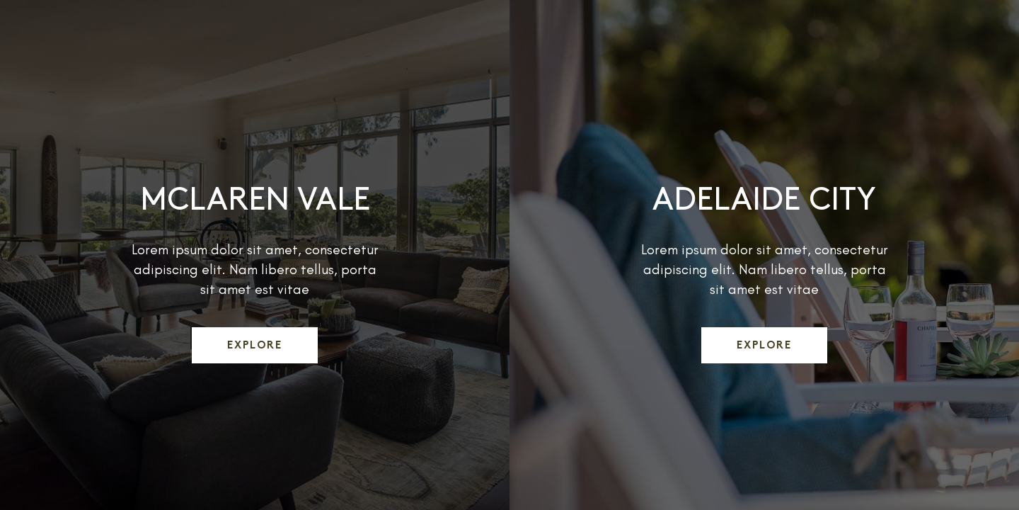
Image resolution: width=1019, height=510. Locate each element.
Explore (254, 346)
